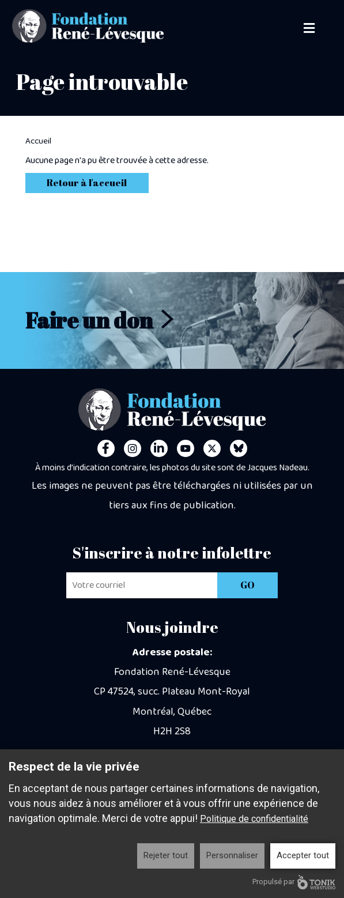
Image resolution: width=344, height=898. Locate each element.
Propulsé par (293, 882)
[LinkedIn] (159, 448)
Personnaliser (232, 855)
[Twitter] (212, 448)
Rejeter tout (165, 855)
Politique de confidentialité (254, 818)
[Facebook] (106, 448)
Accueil (38, 141)
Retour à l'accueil (87, 182)
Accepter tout (303, 855)
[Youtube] (185, 448)
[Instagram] (132, 448)
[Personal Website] (238, 448)
